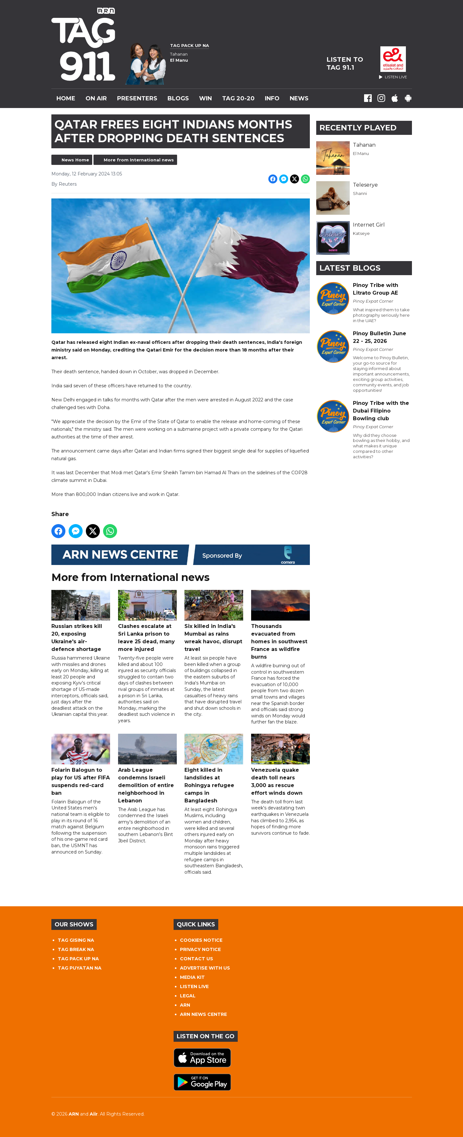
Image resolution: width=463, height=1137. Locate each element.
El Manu (361, 153)
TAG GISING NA (76, 940)
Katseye (361, 233)
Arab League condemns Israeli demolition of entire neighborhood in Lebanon (147, 769)
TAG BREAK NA (76, 949)
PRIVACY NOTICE (200, 949)
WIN (205, 98)
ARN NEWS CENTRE (203, 1014)
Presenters (137, 98)
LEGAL (188, 996)
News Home (75, 159)
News (299, 98)
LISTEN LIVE (194, 986)
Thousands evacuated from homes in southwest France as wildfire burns (280, 625)
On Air (96, 98)
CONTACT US (196, 959)
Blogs (178, 98)
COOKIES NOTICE (201, 940)
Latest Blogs (349, 268)
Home (65, 98)
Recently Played (358, 127)
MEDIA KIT (192, 977)
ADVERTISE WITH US (205, 968)
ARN (185, 1005)
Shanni (360, 193)
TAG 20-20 (238, 98)
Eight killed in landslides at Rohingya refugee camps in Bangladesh (213, 769)
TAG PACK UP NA (78, 959)
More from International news (139, 159)
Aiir (94, 1114)
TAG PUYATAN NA (79, 968)
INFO (272, 98)
